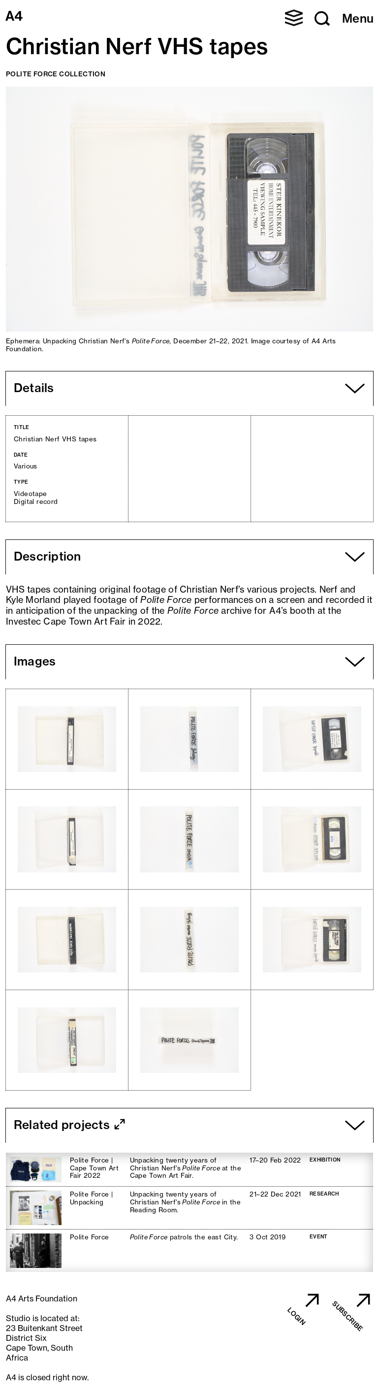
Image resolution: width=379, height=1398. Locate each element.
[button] (294, 18)
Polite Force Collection (55, 74)
